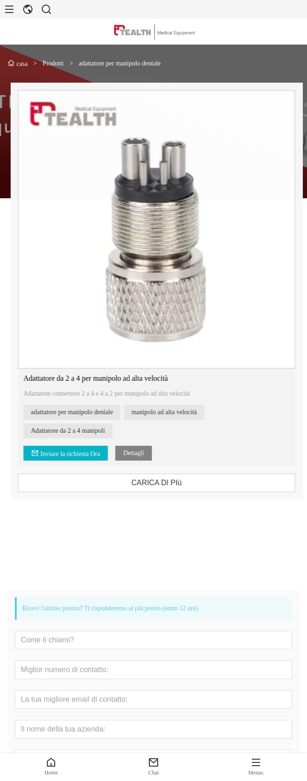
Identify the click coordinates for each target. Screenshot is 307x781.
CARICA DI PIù (165, 483)
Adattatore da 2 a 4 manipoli (76, 430)
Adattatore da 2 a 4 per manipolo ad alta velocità (104, 378)
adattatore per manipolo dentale (80, 412)
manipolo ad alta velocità (172, 412)
